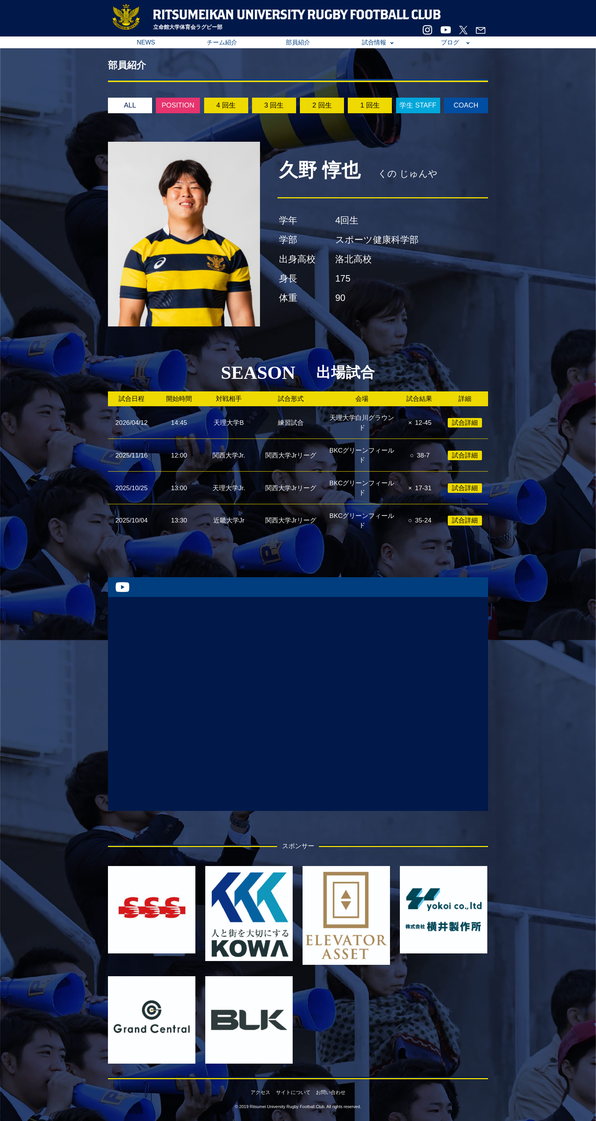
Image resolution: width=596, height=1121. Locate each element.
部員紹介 (298, 42)
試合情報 (374, 42)
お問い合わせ (331, 1092)
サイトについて (293, 1092)
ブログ (450, 42)
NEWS (146, 42)
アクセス (260, 1092)
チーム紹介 (222, 42)
